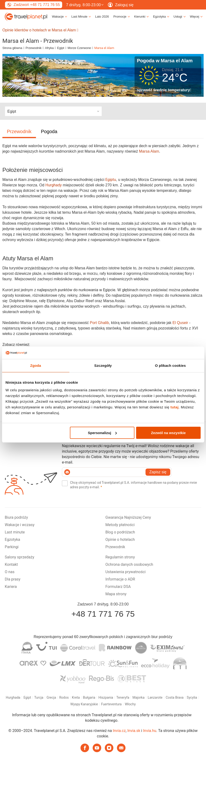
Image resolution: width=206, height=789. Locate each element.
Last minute (15, 532)
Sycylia (192, 697)
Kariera (11, 586)
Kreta (76, 697)
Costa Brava (175, 697)
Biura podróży (16, 517)
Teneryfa (122, 697)
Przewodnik (33, 48)
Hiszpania (105, 697)
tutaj (175, 407)
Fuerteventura (111, 704)
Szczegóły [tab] (103, 365)
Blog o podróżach (120, 532)
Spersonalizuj (102, 433)
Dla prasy (12, 579)
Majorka (138, 697)
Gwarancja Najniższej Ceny (128, 517)
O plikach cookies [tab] (170, 365)
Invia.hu (149, 730)
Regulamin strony (120, 557)
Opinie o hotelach (120, 539)
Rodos (64, 697)
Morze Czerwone (79, 48)
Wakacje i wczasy (20, 525)
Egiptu (110, 179)
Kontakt (11, 564)
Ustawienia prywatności (126, 572)
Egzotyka (12, 539)
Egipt (60, 48)
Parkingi (12, 547)
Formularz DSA (118, 586)
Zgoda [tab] (35, 365)
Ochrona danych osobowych (129, 564)
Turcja (38, 697)
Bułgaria (89, 697)
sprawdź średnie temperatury (164, 90)
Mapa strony (116, 594)
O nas (10, 572)
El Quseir (180, 323)
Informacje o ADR (120, 579)
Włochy (130, 704)
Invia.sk (133, 730)
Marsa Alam (149, 151)
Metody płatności (120, 525)
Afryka (49, 48)
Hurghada (13, 697)
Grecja (51, 697)
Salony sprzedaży (19, 557)
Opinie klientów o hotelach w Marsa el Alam (40, 30)
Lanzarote (155, 697)
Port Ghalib (99, 323)
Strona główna (12, 48)
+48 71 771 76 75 (103, 613)
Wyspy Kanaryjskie (84, 704)
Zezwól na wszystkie (168, 433)
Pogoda (49, 131)
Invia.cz (119, 730)
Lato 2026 (102, 16)
